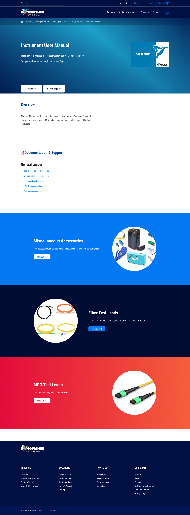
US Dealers (144, 12)
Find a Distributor (103, 482)
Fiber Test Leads (103, 313)
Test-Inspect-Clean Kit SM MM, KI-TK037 (67, 22)
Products (111, 12)
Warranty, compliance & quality (36, 176)
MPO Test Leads (48, 384)
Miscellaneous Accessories (58, 241)
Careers (138, 482)
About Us (138, 475)
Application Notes (65, 482)
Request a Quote (103, 478)
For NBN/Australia (65, 486)
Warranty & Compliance (29, 486)
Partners (137, 3)
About (128, 3)
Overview (32, 88)
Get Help (62, 490)
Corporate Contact (142, 490)
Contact (156, 12)
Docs (54, 88)
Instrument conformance (34, 181)
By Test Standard (65, 478)
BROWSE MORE (42, 257)
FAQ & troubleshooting (33, 186)
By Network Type (65, 475)
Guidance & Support (127, 12)
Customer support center (34, 191)
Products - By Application (30, 478)
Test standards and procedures (36, 171)
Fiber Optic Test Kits (42, 22)
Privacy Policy (140, 493)
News (120, 3)
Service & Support (27, 482)
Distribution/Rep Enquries (144, 486)
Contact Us (101, 486)
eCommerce (101, 475)
